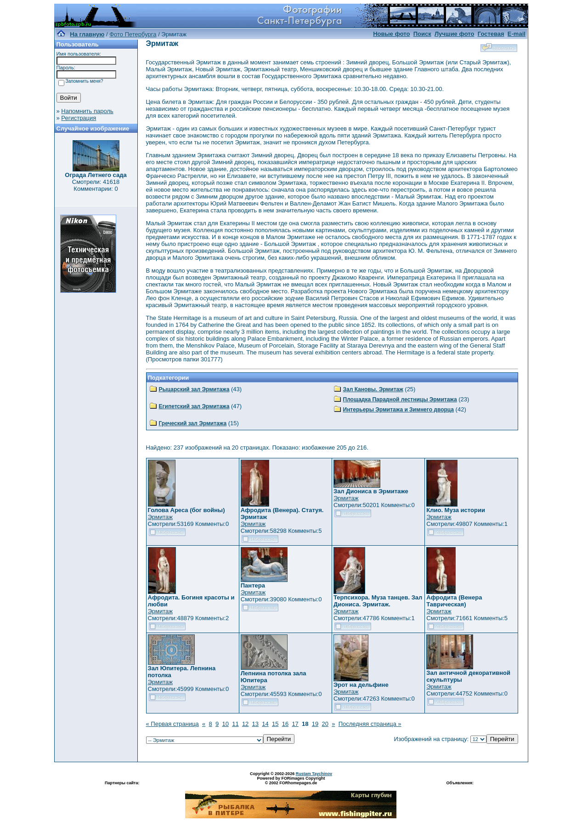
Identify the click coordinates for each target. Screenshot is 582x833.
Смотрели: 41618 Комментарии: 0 (95, 185)
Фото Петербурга (132, 34)
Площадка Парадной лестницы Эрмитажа (400, 399)
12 (245, 723)
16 (285, 723)
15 (275, 723)
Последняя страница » (370, 723)
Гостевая (491, 33)
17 (295, 723)
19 (315, 723)
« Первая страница (172, 723)
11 (235, 723)
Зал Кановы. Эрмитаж (373, 389)
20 (325, 723)
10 (225, 723)
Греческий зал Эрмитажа (193, 423)
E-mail (516, 33)
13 (255, 723)
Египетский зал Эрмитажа (194, 406)
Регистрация (78, 117)
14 (265, 723)
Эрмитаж (160, 516)
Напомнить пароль (87, 111)
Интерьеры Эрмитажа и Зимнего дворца (398, 409)
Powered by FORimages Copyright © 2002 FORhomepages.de (291, 780)
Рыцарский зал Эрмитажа (194, 389)
